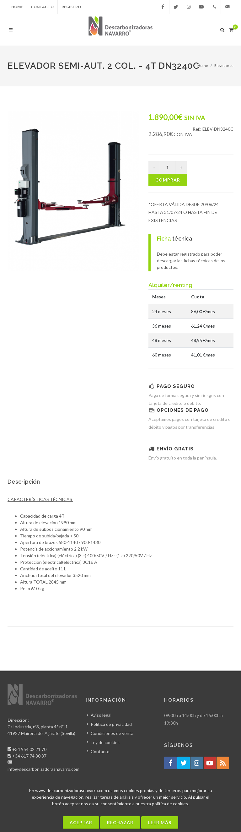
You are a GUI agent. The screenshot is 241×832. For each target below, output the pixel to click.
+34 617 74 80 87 (29, 756)
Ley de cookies (105, 742)
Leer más (159, 822)
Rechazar (120, 822)
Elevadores (223, 65)
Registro (71, 6)
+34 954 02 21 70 (29, 749)
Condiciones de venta (112, 733)
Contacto (42, 6)
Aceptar (81, 822)
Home (17, 6)
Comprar (167, 179)
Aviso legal (101, 715)
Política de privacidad (111, 724)
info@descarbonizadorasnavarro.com (43, 769)
